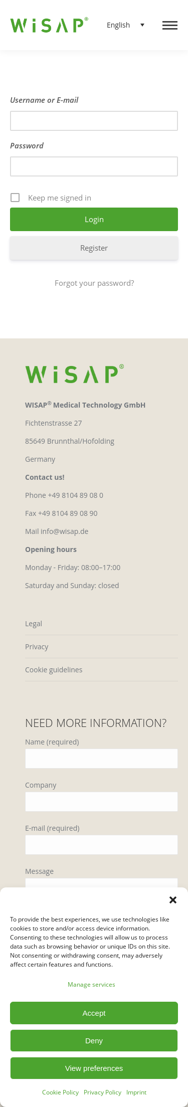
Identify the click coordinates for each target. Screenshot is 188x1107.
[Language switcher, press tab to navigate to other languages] (122, 25)
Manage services (91, 984)
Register (94, 248)
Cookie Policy (60, 1092)
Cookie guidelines (53, 669)
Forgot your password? (94, 283)
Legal (33, 623)
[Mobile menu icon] (170, 25)
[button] (173, 900)
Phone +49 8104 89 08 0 (64, 495)
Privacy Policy (102, 1092)
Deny (94, 1040)
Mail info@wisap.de (56, 531)
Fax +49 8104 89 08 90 (61, 513)
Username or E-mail (44, 100)
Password (27, 145)
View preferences (94, 1068)
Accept (94, 1013)
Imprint (136, 1092)
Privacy (36, 646)
